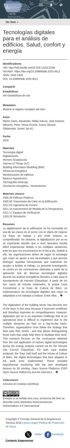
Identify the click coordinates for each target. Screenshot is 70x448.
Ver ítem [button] (12, 22)
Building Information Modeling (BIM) (23, 167)
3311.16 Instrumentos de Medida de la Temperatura (33, 208)
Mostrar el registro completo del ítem (24, 109)
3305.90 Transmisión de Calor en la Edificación (30, 201)
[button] (61, 4)
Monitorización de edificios (18, 174)
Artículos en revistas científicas (21, 383)
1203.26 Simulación (14, 216)
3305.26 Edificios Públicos (18, 197)
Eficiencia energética (15, 170)
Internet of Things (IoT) (16, 163)
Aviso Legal (30, 422)
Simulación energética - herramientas (24, 185)
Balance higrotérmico (15, 178)
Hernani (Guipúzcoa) (15, 159)
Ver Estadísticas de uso (16, 95)
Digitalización (10, 156)
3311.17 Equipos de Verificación (21, 212)
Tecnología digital (13, 152)
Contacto (11, 440)
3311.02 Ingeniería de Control (20, 205)
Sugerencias (25, 440)
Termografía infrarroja (15, 182)
